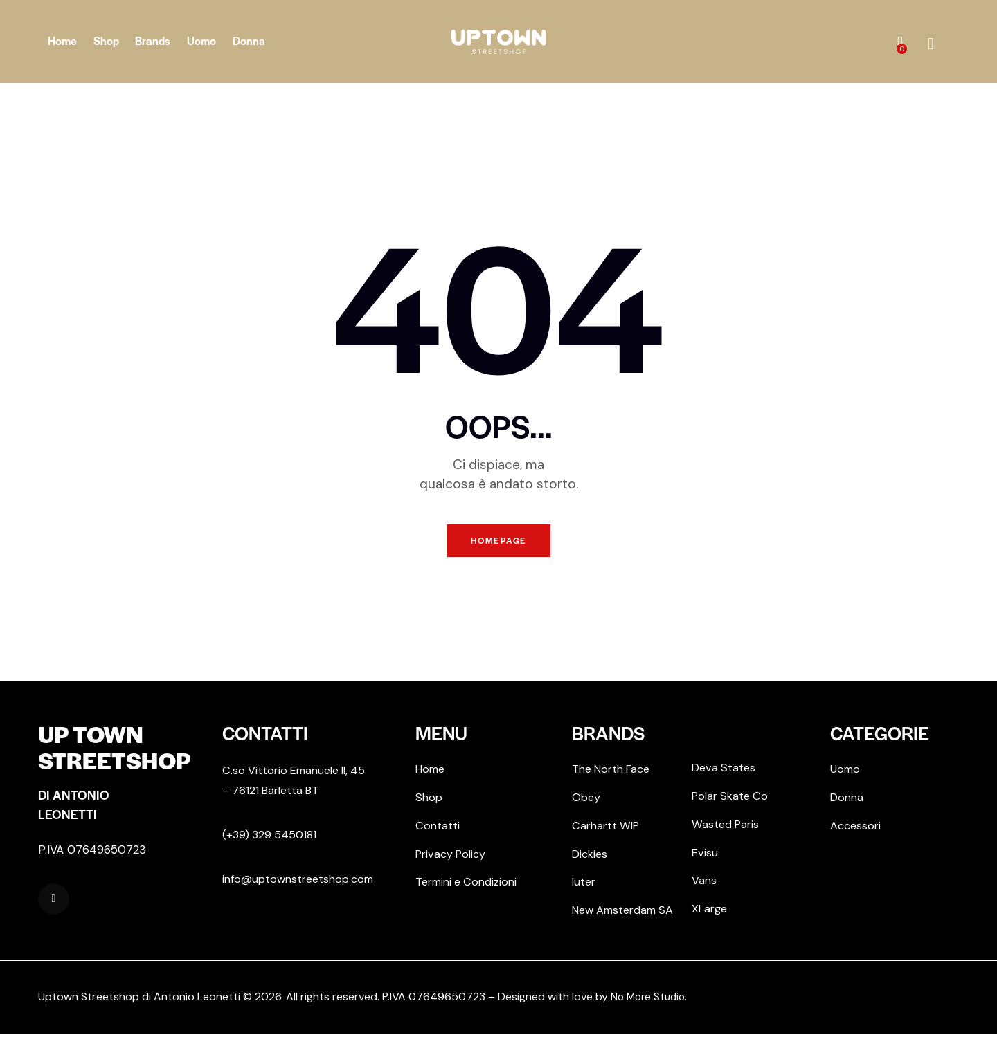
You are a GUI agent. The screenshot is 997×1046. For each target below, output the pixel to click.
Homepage (498, 544)
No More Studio (650, 1009)
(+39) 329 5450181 (271, 839)
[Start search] (930, 44)
